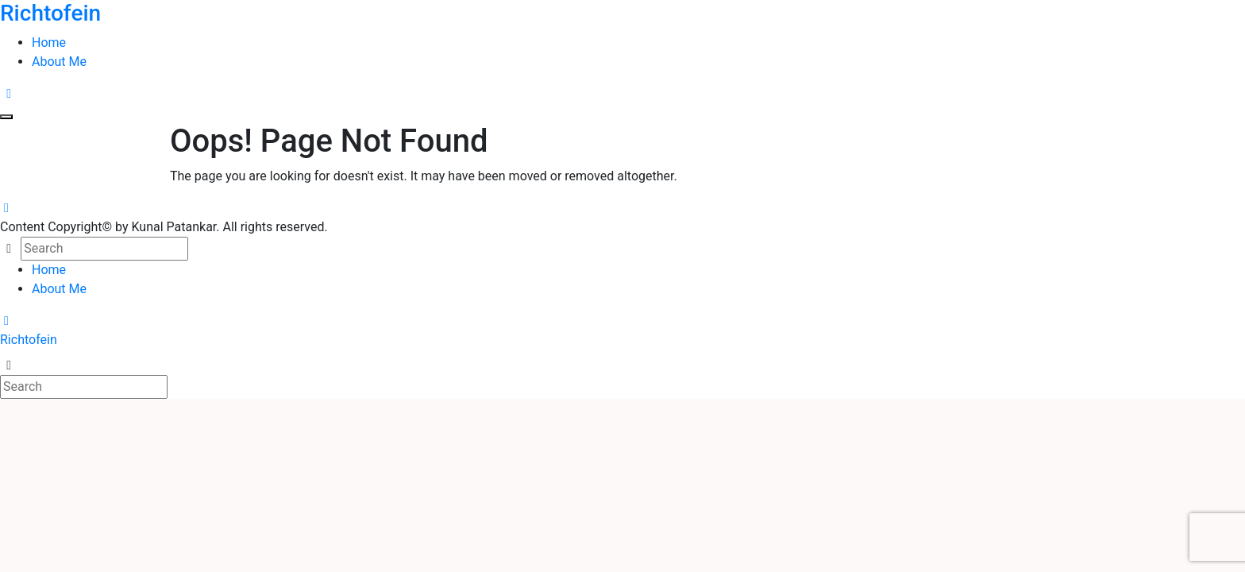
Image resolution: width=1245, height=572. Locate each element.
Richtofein (28, 339)
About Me (59, 61)
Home (49, 42)
